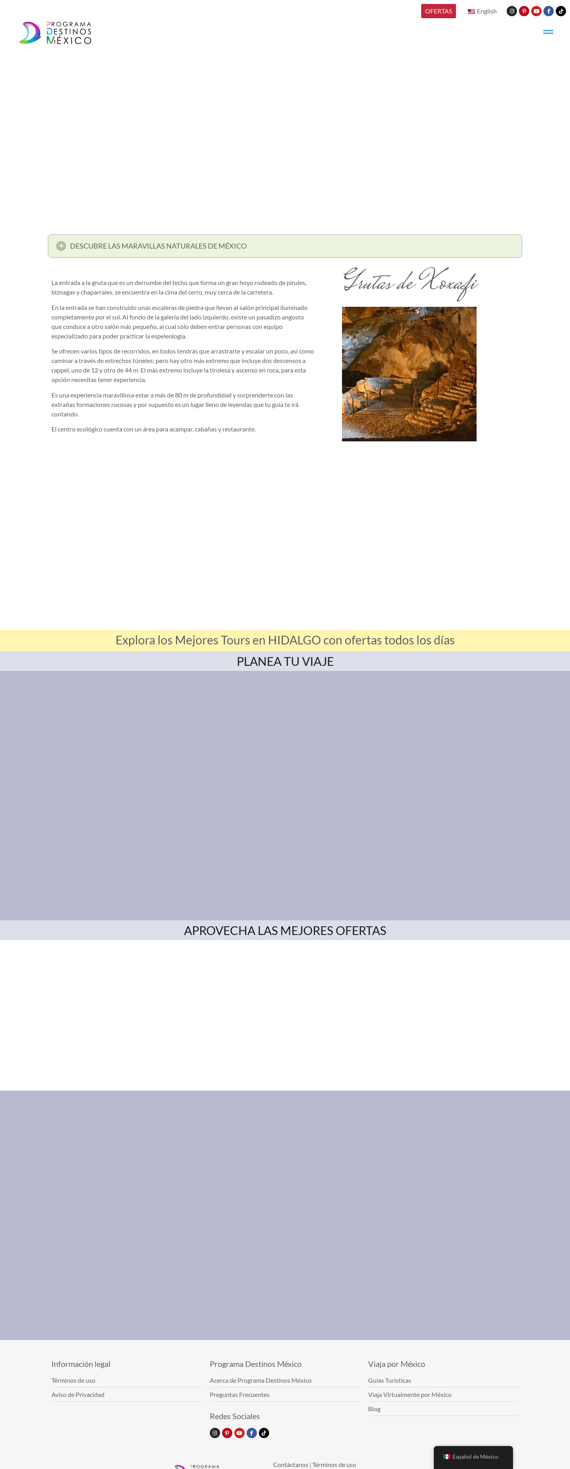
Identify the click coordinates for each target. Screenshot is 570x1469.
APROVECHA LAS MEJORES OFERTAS (285, 930)
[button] (285, 246)
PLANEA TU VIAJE (285, 661)
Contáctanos (290, 1464)
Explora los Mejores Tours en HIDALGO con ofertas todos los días (285, 640)
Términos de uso (334, 1464)
